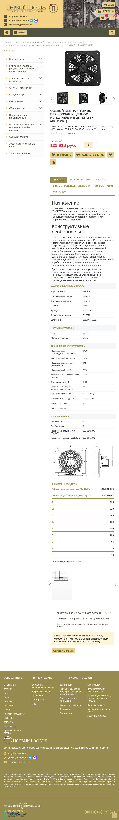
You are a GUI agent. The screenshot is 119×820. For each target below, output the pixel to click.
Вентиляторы (34, 42)
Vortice (86, 291)
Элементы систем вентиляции (19, 79)
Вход (34, 704)
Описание (59, 179)
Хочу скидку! (10, 726)
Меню (19, 32)
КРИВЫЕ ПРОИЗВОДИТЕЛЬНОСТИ (71, 186)
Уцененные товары (19, 153)
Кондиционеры (17, 94)
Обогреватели (16, 108)
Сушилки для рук (18, 137)
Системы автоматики (20, 87)
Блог (6, 693)
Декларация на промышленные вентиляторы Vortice (80, 625)
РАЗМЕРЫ (100, 179)
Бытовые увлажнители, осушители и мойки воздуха (21, 127)
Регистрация (38, 699)
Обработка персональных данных (43, 686)
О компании (10, 685)
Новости (8, 701)
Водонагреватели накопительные (18, 116)
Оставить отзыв (63, 651)
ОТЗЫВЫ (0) (59, 192)
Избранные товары (41, 691)
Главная (8, 42)
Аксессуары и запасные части (22, 145)
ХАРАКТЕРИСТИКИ (80, 179)
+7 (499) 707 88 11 (19, 16)
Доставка (8, 705)
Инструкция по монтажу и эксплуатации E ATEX (81, 613)
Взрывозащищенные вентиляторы (63, 42)
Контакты (8, 722)
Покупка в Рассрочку (14, 714)
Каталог (20, 42)
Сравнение (37, 695)
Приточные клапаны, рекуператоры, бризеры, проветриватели (22, 69)
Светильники (16, 101)
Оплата (7, 709)
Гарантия (8, 718)
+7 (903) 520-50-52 (19, 20)
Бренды (8, 697)
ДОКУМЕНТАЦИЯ (104, 186)
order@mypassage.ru (21, 24)
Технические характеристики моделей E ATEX (80, 618)
